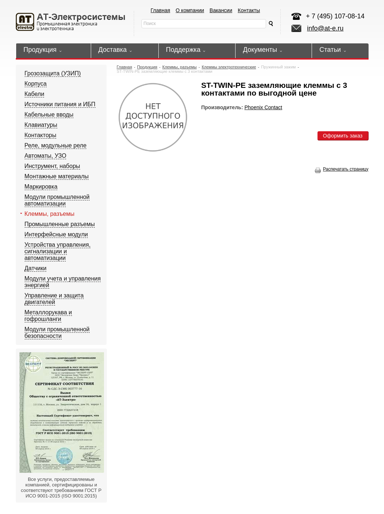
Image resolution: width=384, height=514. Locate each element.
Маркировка (41, 186)
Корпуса (36, 84)
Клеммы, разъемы (50, 214)
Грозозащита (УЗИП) (53, 73)
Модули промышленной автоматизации (57, 200)
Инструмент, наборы (52, 166)
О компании (190, 10)
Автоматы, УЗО (46, 156)
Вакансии (220, 10)
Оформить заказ (343, 136)
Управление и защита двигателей (54, 298)
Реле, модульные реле (56, 145)
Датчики (36, 268)
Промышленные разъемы (60, 224)
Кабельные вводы (49, 114)
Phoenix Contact (263, 107)
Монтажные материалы (57, 176)
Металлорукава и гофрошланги (48, 315)
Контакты (249, 10)
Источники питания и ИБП (60, 104)
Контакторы (41, 135)
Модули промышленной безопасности (57, 332)
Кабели (34, 94)
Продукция (147, 67)
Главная (160, 10)
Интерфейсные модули (56, 234)
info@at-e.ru (325, 28)
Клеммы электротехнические (229, 67)
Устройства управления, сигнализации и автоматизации (58, 251)
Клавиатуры (41, 125)
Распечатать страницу (342, 169)
